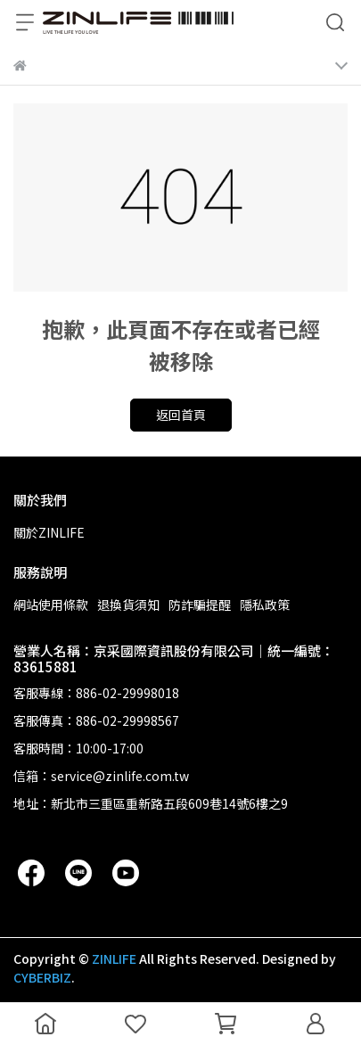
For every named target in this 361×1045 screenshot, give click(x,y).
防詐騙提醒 (199, 604)
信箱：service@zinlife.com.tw (101, 776)
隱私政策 (265, 604)
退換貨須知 (128, 604)
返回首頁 (181, 415)
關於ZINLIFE (49, 532)
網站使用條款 (50, 604)
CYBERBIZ (42, 977)
